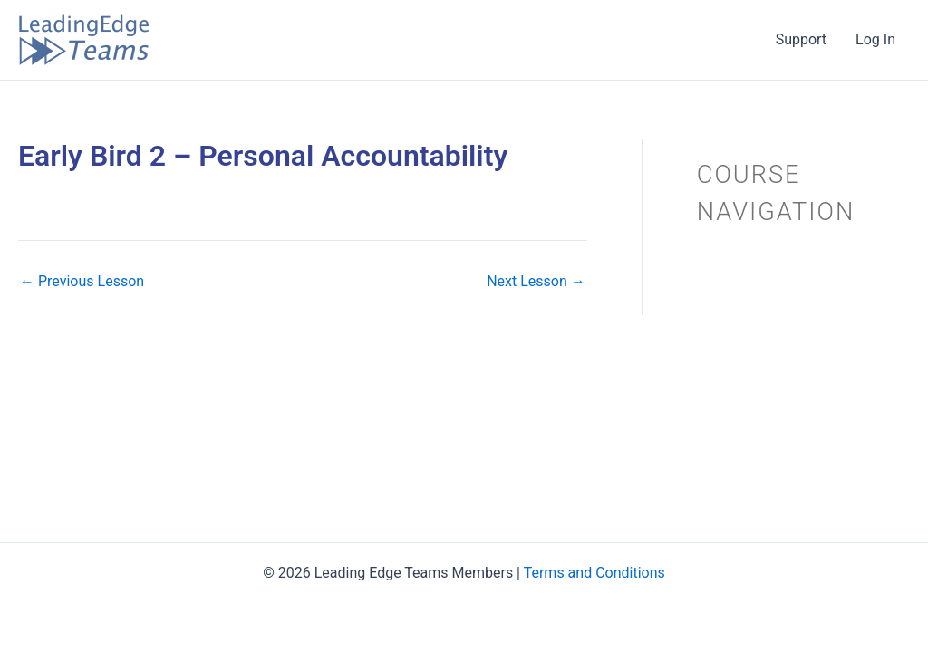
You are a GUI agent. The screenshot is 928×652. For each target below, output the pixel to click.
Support (801, 39)
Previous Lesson (82, 281)
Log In (875, 39)
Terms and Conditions (594, 572)
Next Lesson (536, 281)
